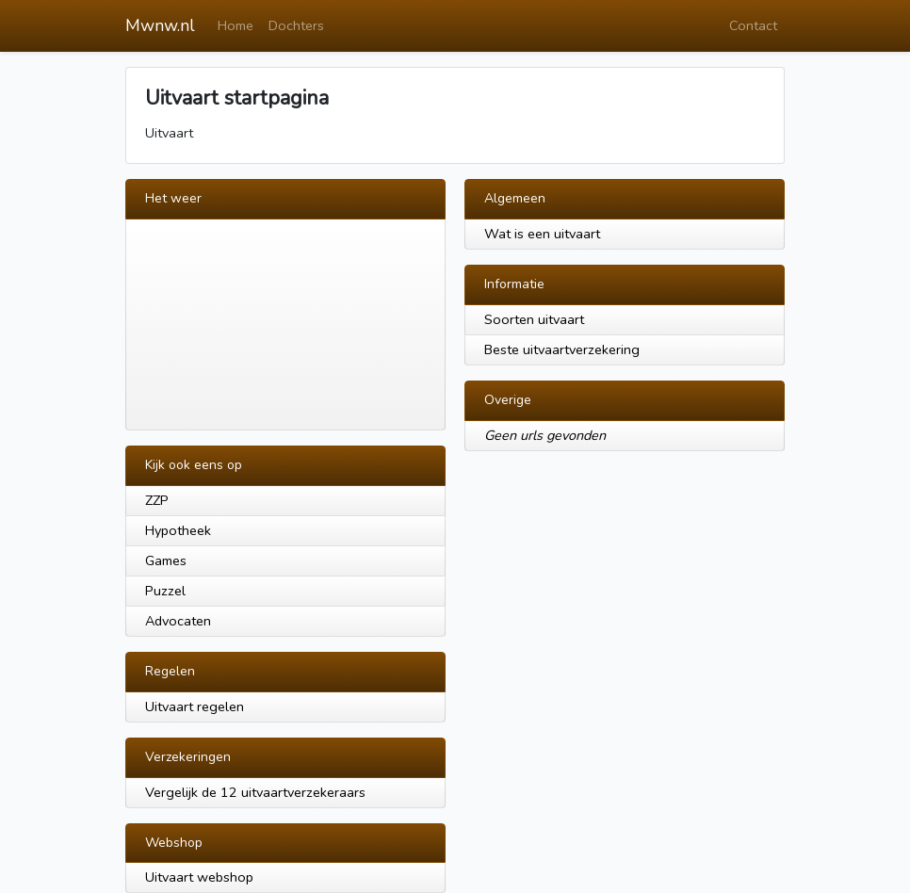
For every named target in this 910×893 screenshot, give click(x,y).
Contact (753, 25)
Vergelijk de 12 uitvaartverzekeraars (255, 792)
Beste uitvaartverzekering (562, 349)
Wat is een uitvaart (542, 233)
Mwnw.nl (160, 25)
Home (235, 25)
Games (166, 560)
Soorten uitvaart (534, 319)
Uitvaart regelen (194, 706)
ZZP (157, 500)
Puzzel (165, 590)
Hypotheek (178, 530)
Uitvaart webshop (199, 877)
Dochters (296, 25)
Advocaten (178, 620)
